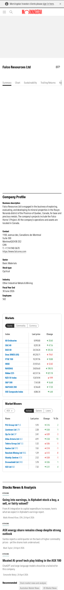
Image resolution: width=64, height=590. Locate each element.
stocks (6, 493)
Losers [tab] (48, 410)
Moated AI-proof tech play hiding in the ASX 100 (32, 560)
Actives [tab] (29, 410)
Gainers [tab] (39, 410)
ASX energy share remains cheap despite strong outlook (32, 532)
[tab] (7, 83)
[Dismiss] (60, 4)
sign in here (48, 3)
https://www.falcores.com (14, 251)
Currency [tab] (33, 325)
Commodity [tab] (20, 325)
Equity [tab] (9, 325)
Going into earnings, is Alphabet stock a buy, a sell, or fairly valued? (31, 501)
